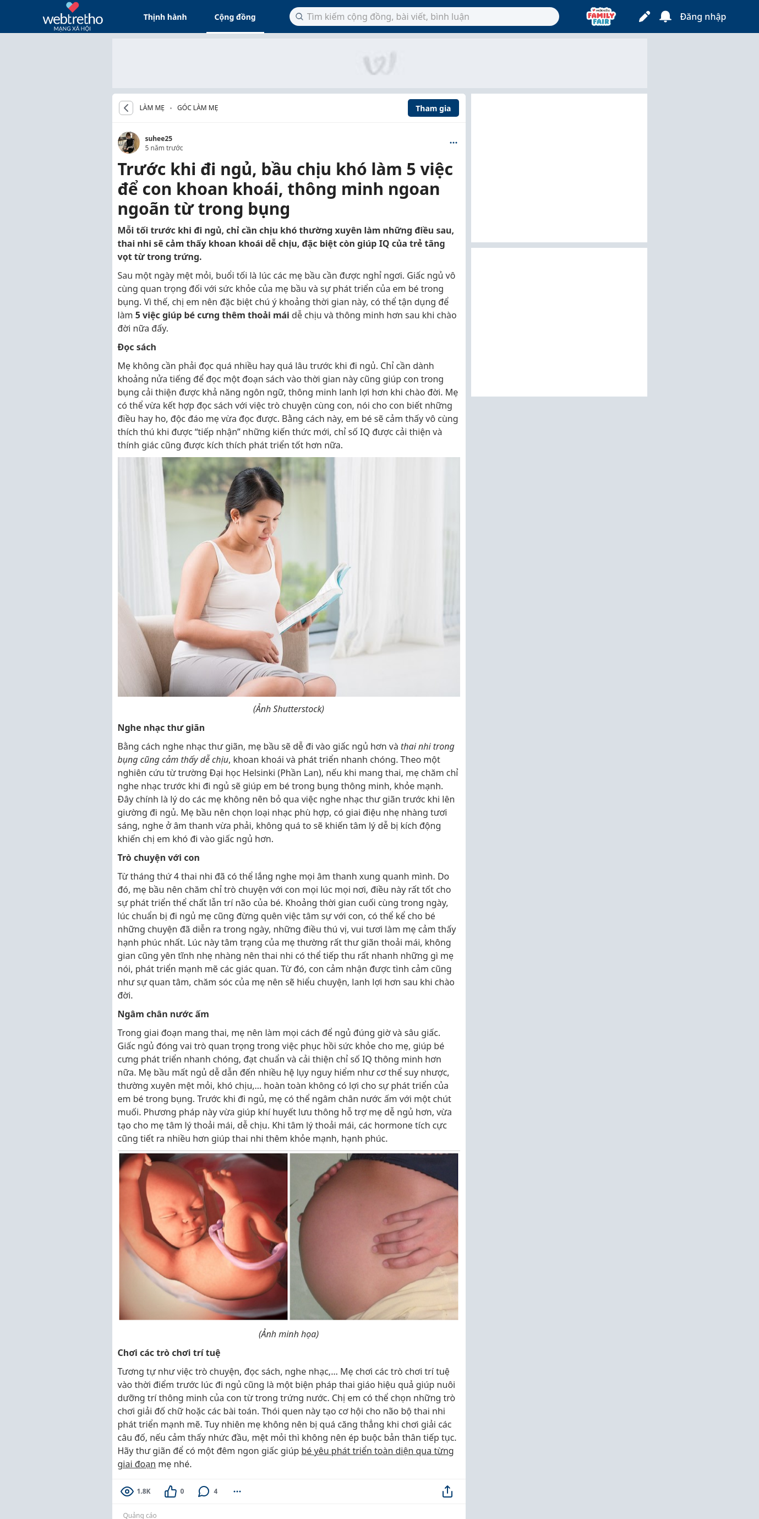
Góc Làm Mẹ (197, 107)
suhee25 (159, 138)
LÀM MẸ (152, 108)
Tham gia (433, 108)
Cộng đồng (235, 17)
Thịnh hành (165, 17)
